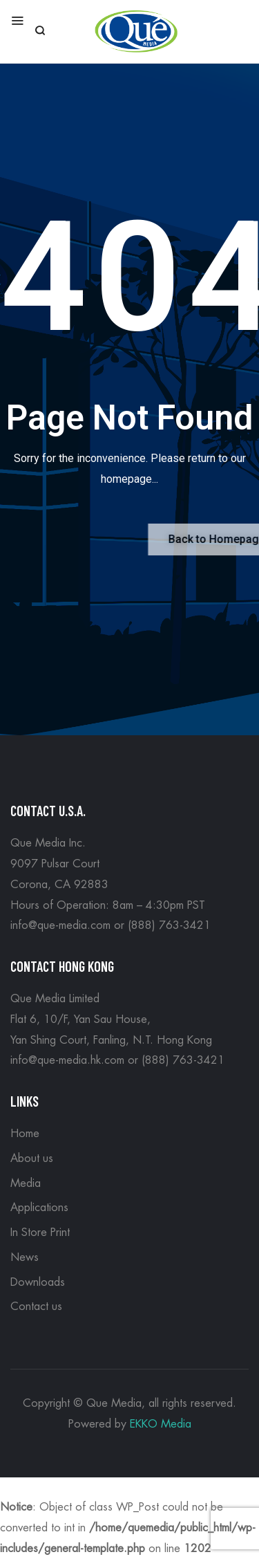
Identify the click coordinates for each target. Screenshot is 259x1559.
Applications (39, 1207)
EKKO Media (160, 1424)
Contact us (36, 1306)
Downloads (37, 1282)
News (24, 1257)
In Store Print (40, 1232)
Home (24, 1133)
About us (31, 1158)
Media (25, 1183)
